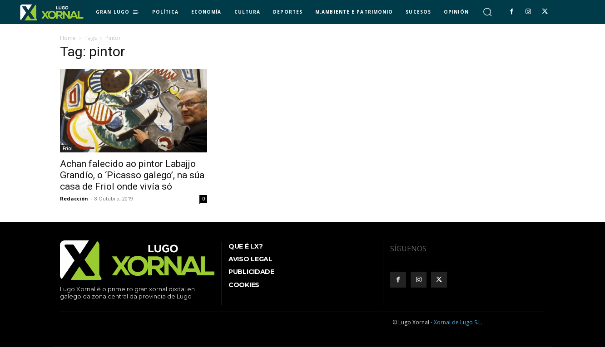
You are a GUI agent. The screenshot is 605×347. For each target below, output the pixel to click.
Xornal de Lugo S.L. (458, 322)
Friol (68, 148)
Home (68, 38)
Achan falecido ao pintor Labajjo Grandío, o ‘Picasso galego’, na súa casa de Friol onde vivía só (132, 175)
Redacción (74, 198)
